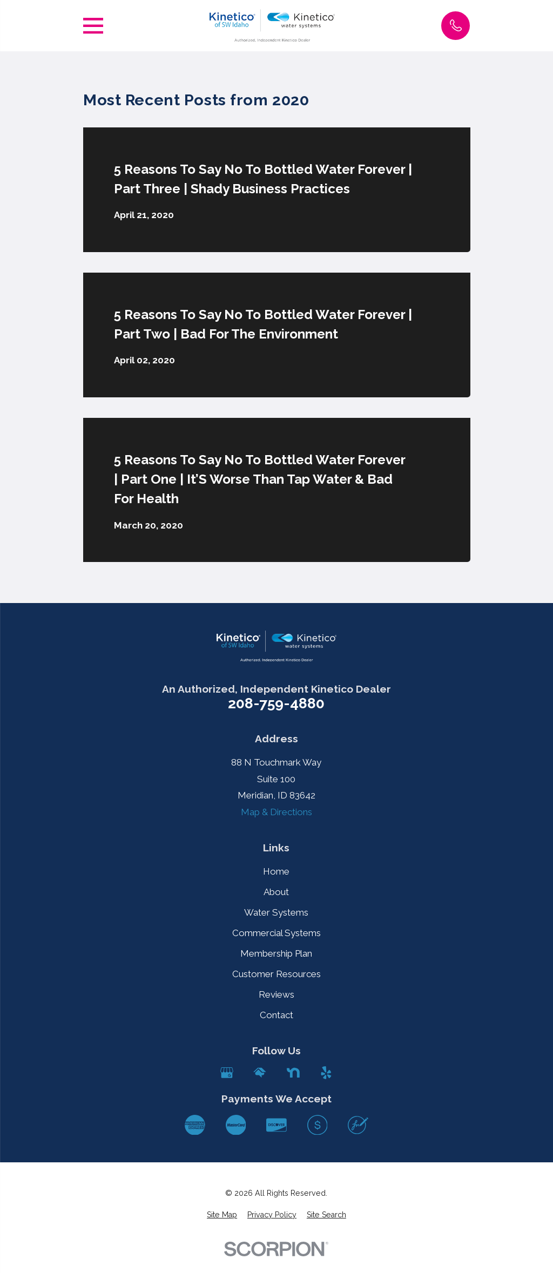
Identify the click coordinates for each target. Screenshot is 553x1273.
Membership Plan (276, 953)
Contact (276, 1015)
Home (276, 871)
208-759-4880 (276, 703)
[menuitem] (222, 1215)
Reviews (276, 994)
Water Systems (276, 912)
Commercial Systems (276, 932)
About (276, 891)
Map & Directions (276, 812)
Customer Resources (276, 974)
